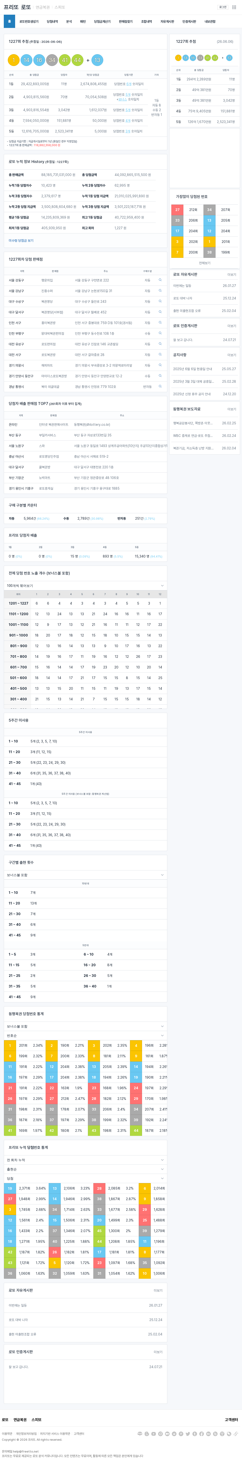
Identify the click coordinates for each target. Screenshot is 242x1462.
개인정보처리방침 (26, 1434)
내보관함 (210, 21)
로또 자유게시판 (21, 1290)
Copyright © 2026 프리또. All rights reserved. (32, 1439)
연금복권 (43, 7)
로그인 (222, 7)
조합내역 (146, 21)
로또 (26, 7)
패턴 (83, 21)
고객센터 (231, 1420)
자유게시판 (167, 21)
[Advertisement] (204, 158)
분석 (69, 21)
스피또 (60, 7)
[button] (234, 7)
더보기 (158, 1290)
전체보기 (204, 263)
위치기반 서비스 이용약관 (55, 1434)
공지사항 (179, 355)
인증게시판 (189, 21)
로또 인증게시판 (21, 1352)
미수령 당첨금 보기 (21, 240)
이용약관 (7, 1434)
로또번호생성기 (29, 21)
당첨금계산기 (102, 21)
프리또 (11, 7)
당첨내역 (52, 21)
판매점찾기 (126, 21)
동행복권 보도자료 (187, 409)
